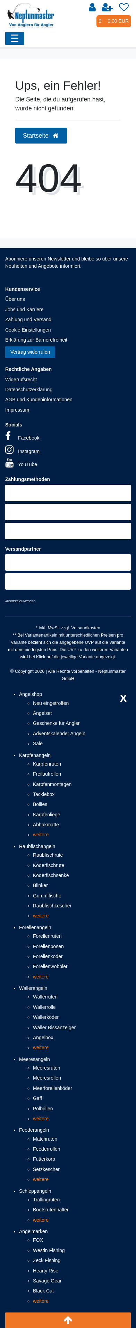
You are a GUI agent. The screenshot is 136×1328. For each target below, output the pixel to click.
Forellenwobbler (50, 966)
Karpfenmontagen (52, 784)
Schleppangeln (35, 1191)
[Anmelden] (92, 7)
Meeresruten (46, 1068)
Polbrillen (43, 1108)
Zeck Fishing (46, 1260)
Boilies (40, 804)
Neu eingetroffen (51, 703)
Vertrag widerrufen (30, 352)
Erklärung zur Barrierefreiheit (36, 340)
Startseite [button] (41, 135)
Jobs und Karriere (24, 309)
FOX (38, 1240)
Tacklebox (43, 794)
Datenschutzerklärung (28, 389)
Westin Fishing (49, 1250)
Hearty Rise (45, 1270)
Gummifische (47, 895)
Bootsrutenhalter (51, 1209)
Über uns (15, 299)
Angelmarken (33, 1231)
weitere (41, 834)
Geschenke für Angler (56, 723)
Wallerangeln (33, 988)
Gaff (37, 1098)
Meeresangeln (34, 1059)
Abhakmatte (46, 824)
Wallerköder (46, 1017)
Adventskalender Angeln (59, 733)
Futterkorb (44, 1159)
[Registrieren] (107, 7)
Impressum (17, 410)
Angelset (42, 713)
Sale (38, 743)
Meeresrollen (47, 1078)
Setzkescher (46, 1169)
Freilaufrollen (47, 774)
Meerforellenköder (52, 1088)
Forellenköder (48, 956)
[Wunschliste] (124, 7)
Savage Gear (47, 1280)
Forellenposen (48, 946)
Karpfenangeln (35, 755)
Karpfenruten (47, 764)
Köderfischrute (48, 865)
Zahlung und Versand (28, 319)
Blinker (40, 885)
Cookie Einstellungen (28, 330)
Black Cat (43, 1290)
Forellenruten (47, 936)
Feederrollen (46, 1149)
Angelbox (43, 1037)
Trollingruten (46, 1199)
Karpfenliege (46, 814)
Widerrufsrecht (21, 379)
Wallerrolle (44, 1007)
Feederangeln (34, 1130)
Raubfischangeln (37, 846)
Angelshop (30, 694)
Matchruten (45, 1139)
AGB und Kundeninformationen (39, 399)
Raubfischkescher (52, 905)
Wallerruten (45, 997)
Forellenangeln (35, 927)
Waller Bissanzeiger (54, 1027)
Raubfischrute (48, 855)
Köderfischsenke (51, 875)
